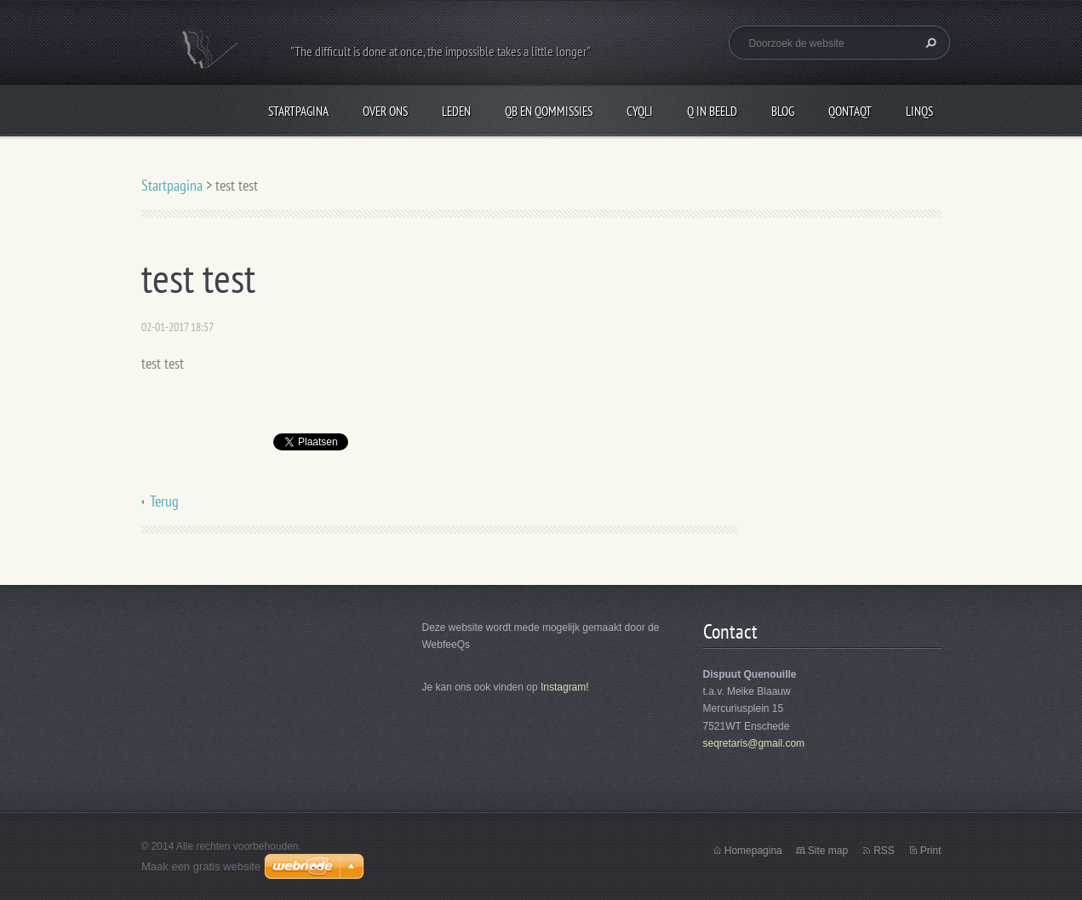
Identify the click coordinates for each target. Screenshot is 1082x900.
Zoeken (929, 42)
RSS (884, 851)
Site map (828, 851)
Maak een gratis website (200, 866)
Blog (782, 111)
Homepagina (753, 851)
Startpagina (298, 111)
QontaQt (850, 111)
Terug (164, 501)
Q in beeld (712, 111)
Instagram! (565, 687)
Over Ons (385, 111)
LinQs (919, 111)
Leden (456, 111)
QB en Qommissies (549, 111)
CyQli (640, 111)
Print (931, 851)
